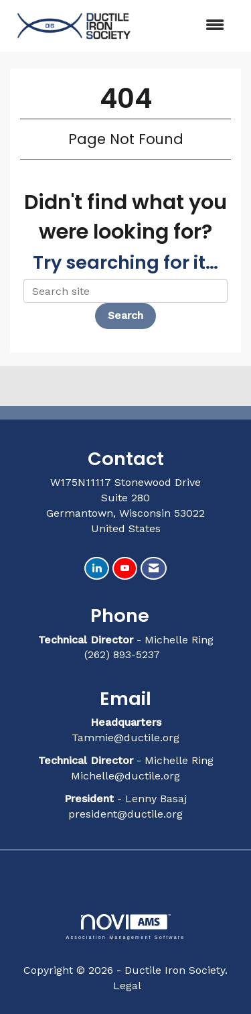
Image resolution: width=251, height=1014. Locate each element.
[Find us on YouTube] (124, 568)
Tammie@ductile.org (125, 737)
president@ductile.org (125, 814)
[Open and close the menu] (188, 25)
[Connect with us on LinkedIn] (96, 568)
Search (125, 315)
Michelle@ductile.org (125, 775)
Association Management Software (125, 926)
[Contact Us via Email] (154, 568)
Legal (127, 985)
